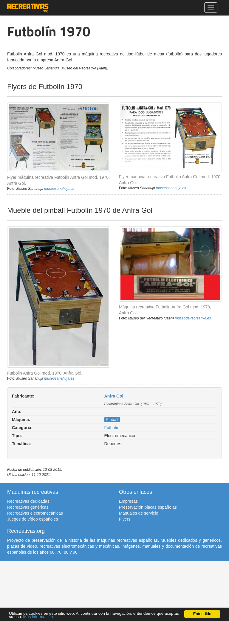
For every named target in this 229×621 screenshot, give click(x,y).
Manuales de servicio (138, 513)
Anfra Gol (113, 396)
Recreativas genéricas (28, 507)
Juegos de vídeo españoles (32, 519)
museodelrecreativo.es (193, 318)
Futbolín (112, 427)
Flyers (124, 519)
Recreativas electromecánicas (35, 513)
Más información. (38, 616)
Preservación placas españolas (148, 507)
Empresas (128, 501)
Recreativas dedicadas (28, 501)
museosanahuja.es (59, 189)
